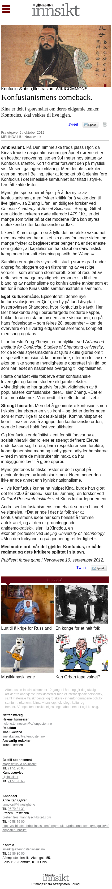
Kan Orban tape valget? (77, 677)
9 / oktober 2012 (32, 132)
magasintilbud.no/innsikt (19, 764)
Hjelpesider (10, 777)
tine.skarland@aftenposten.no (23, 736)
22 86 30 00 (16, 853)
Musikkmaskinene (18, 677)
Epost (92, 125)
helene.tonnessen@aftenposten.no (27, 724)
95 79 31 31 (16, 809)
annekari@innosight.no (18, 804)
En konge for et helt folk (77, 628)
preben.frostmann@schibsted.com (26, 817)
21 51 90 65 (16, 768)
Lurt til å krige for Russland (26, 628)
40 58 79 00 (16, 822)
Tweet (73, 124)
